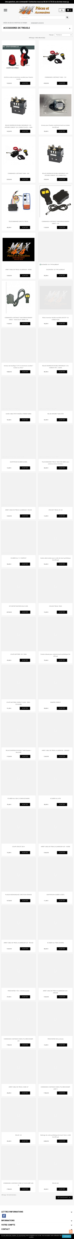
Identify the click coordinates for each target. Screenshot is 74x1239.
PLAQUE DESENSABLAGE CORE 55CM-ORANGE (18, 894)
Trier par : (51, 35)
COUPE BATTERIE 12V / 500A (18, 654)
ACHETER (25, 83)
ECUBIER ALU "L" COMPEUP (18, 558)
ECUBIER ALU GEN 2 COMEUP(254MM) (18, 798)
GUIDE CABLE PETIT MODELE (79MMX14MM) (18, 414)
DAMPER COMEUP (55, 702)
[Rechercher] (44, 17)
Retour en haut (64, 1198)
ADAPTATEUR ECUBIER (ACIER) (18, 462)
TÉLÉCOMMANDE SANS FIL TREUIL (18, 221)
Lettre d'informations (12, 1212)
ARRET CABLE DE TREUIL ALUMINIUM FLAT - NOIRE (55, 846)
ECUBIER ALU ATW (55, 798)
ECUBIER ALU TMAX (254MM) (55, 943)
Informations (8, 1220)
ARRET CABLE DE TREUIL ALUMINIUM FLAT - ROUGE (18, 943)
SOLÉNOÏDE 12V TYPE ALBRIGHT (55, 269)
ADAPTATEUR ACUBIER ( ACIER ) (55, 894)
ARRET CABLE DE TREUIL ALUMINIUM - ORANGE (55, 750)
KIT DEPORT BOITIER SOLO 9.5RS (18, 606)
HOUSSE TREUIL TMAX (55, 606)
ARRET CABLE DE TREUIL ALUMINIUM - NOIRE (18, 269)
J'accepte (66, 1236)
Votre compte (8, 1225)
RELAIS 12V (18, 1135)
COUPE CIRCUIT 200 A (18, 846)
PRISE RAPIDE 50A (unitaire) (55, 1039)
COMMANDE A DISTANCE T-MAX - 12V (55, 77)
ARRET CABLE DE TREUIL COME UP (18, 1087)
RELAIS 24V (55, 1183)
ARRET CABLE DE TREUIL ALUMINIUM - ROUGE (18, 510)
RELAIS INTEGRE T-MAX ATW (56, 414)
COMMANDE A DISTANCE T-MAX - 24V (18, 173)
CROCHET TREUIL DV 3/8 (56, 510)
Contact (5, 1229)
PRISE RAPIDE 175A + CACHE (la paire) (18, 991)
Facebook (4, 1216)
